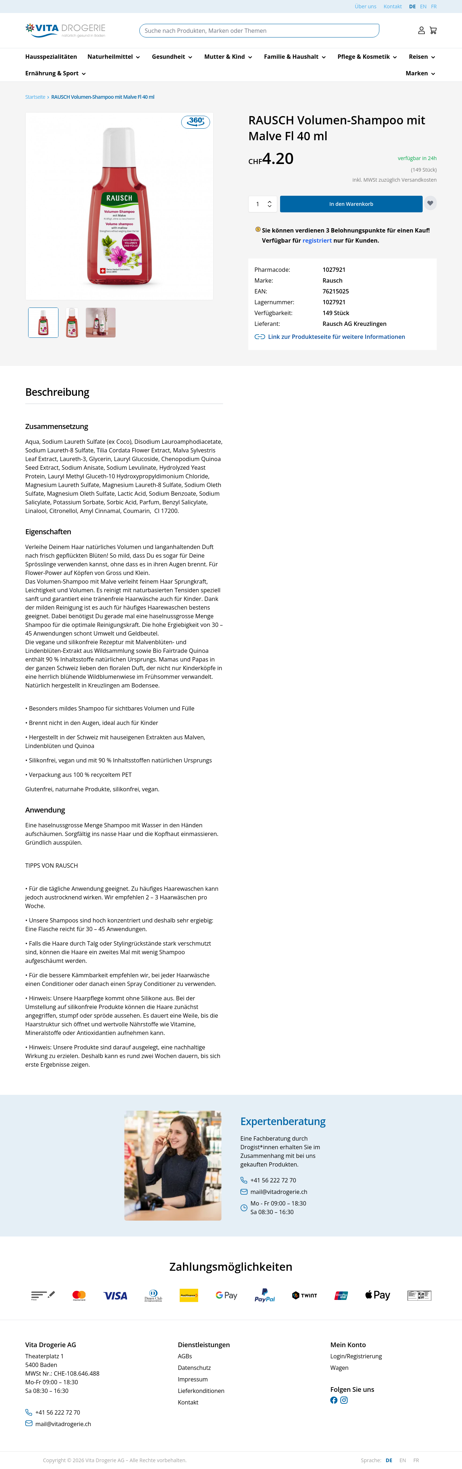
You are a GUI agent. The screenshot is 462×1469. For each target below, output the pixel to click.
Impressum (193, 1379)
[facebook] (333, 1400)
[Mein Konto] (421, 30)
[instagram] (344, 1400)
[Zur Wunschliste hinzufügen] (430, 203)
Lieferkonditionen (201, 1391)
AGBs (185, 1356)
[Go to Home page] (65, 30)
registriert (317, 240)
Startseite (35, 96)
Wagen (339, 1368)
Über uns (365, 6)
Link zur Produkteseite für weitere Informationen (329, 337)
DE (412, 6)
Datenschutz (194, 1368)
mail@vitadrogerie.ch (63, 1424)
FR (434, 6)
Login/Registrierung (356, 1356)
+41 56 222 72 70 (57, 1412)
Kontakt (393, 6)
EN (423, 6)
